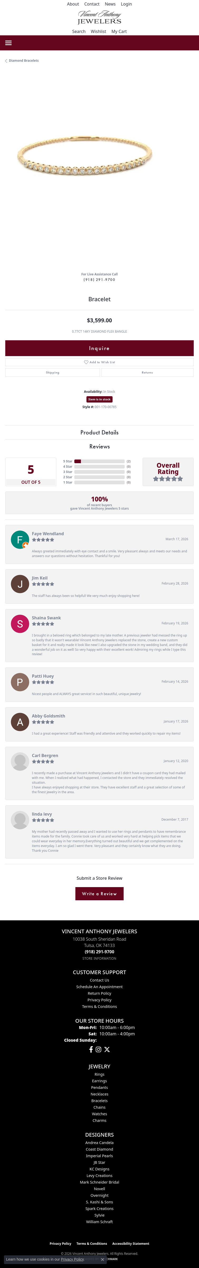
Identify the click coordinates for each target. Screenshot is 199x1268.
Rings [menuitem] (99, 1074)
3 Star (67, 472)
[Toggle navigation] (8, 42)
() (129, 461)
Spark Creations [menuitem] (99, 1208)
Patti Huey (43, 676)
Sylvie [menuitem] (99, 1215)
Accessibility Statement (130, 1243)
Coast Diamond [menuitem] (99, 1149)
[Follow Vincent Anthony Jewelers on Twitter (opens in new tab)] (107, 1049)
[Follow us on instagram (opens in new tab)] (98, 1049)
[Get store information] (99, 958)
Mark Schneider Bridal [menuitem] (99, 1182)
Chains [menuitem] (100, 1107)
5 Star (67, 461)
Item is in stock (100, 399)
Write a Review (99, 894)
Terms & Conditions (99, 1006)
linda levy (42, 814)
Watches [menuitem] (99, 1113)
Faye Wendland (48, 534)
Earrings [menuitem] (99, 1080)
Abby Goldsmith (48, 716)
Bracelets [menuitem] (99, 1100)
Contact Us (99, 980)
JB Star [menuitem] (99, 1162)
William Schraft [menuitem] (99, 1221)
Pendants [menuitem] (99, 1087)
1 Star (67, 482)
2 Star (67, 477)
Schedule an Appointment (99, 986)
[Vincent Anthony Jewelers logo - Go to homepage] (99, 17)
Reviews (99, 446)
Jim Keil (40, 578)
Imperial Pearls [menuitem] (99, 1155)
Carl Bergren (45, 755)
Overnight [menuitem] (99, 1195)
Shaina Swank (46, 618)
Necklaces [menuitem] (99, 1094)
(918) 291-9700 (99, 279)
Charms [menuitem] (99, 1120)
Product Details (99, 432)
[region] (99, 173)
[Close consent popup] (102, 1259)
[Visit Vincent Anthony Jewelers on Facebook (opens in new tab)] (91, 1049)
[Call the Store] (99, 952)
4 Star (67, 466)
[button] (126, 4)
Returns (147, 372)
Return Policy (99, 993)
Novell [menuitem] (99, 1188)
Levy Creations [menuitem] (99, 1175)
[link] (73, 4)
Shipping (52, 372)
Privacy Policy (99, 999)
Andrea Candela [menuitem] (99, 1142)
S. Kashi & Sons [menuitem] (99, 1201)
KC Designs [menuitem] (99, 1168)
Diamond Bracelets (24, 60)
